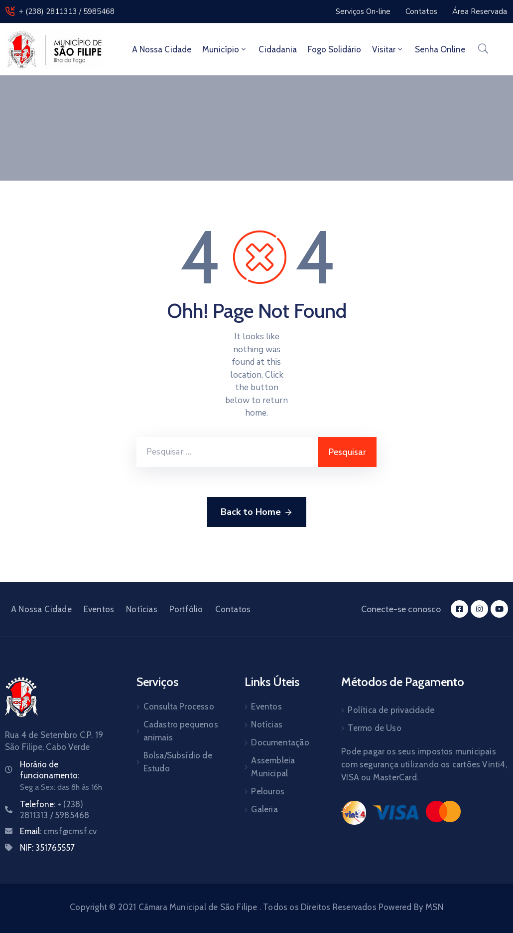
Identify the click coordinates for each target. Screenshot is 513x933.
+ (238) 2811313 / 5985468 (67, 11)
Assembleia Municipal (273, 766)
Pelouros (267, 791)
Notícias (141, 609)
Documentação (280, 742)
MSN (434, 907)
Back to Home (257, 512)
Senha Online (440, 49)
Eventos (99, 609)
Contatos (233, 609)
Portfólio (186, 609)
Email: (58, 831)
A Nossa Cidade (161, 49)
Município (225, 49)
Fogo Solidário (334, 49)
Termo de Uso (374, 728)
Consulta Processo (178, 706)
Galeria (264, 809)
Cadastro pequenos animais (180, 730)
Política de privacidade (391, 710)
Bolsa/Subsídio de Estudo (177, 761)
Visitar (388, 49)
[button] (363, 11)
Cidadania (277, 49)
